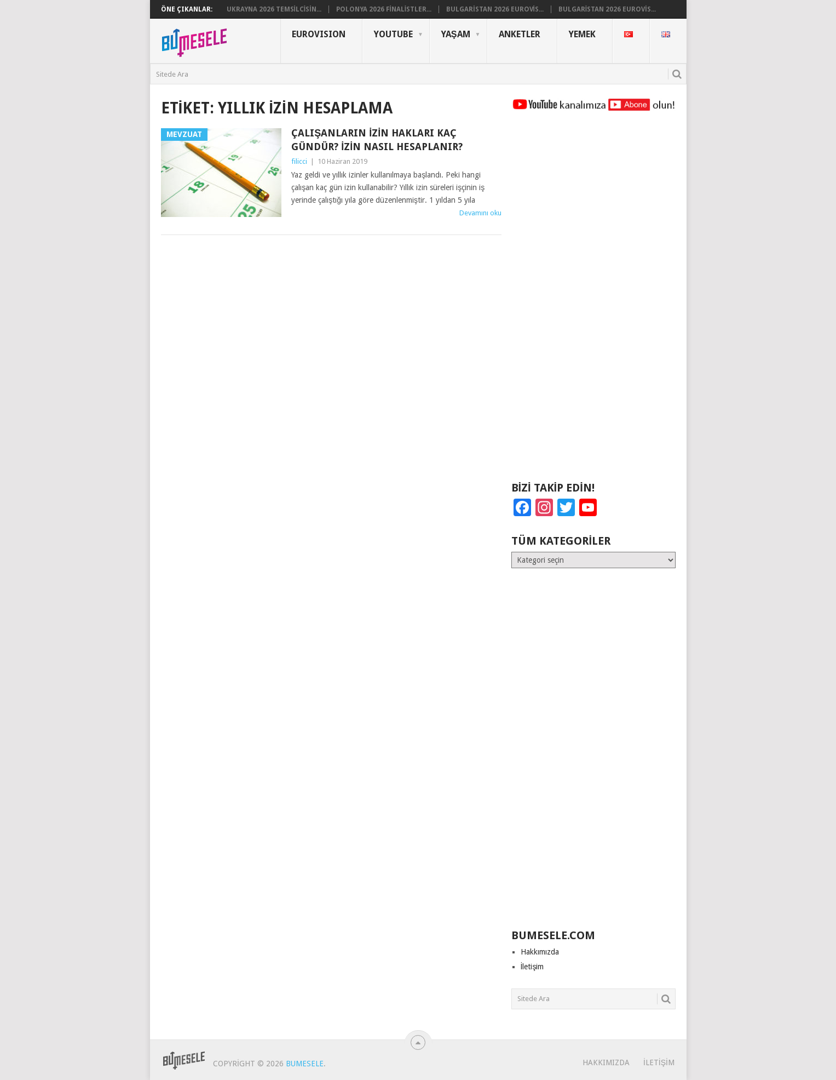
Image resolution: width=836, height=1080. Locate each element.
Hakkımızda (540, 951)
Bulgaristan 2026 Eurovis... (495, 9)
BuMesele (305, 1063)
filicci (299, 161)
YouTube (393, 34)
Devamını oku (480, 213)
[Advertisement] (593, 301)
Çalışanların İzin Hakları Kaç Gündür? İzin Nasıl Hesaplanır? (377, 139)
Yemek (582, 34)
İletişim (532, 966)
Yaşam (455, 34)
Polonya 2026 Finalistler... (384, 9)
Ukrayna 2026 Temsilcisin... (274, 9)
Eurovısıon (318, 34)
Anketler (519, 34)
